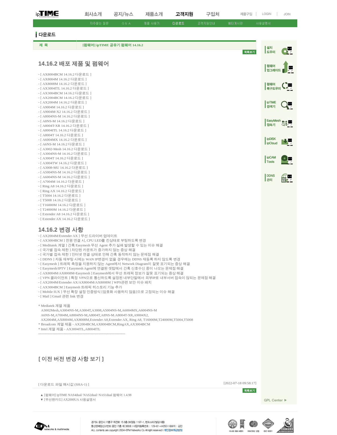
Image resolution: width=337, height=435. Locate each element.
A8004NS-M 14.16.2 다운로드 (64, 116)
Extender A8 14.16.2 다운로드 (64, 214)
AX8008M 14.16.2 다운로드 (63, 84)
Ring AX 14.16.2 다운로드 (62, 191)
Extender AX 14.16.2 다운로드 (65, 219)
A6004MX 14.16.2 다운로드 (63, 140)
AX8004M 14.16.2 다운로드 (63, 79)
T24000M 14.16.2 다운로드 (62, 209)
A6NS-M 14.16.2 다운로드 (62, 144)
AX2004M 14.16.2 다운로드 (63, 102)
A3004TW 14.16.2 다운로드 (63, 163)
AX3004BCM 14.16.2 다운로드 (65, 93)
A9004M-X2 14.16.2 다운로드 (64, 112)
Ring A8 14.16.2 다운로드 (61, 186)
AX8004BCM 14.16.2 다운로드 (65, 74)
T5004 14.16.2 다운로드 (60, 195)
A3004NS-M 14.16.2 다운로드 (64, 154)
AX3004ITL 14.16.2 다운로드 (64, 88)
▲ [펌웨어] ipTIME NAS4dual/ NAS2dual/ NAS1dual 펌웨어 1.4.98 (85, 395)
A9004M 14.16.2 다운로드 (62, 107)
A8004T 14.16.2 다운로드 (61, 135)
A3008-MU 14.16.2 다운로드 (64, 168)
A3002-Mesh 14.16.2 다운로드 (65, 149)
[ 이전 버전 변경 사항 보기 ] (71, 358)
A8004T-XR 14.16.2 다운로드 (64, 126)
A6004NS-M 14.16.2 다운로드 (64, 177)
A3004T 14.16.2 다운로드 (61, 158)
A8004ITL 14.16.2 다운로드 (63, 130)
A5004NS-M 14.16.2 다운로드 (64, 172)
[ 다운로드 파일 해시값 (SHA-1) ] (63, 384)
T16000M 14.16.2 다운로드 (62, 205)
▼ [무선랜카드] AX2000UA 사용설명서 (68, 399)
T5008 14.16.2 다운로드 (60, 200)
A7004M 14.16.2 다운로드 (62, 181)
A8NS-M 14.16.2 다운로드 (62, 121)
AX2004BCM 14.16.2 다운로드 (65, 98)
